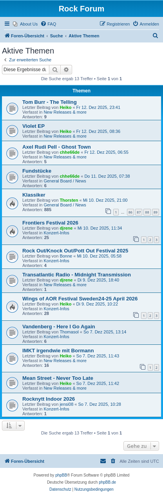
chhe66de (70, 152)
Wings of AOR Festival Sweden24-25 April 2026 (80, 299)
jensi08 (66, 404)
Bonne (66, 256)
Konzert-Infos (56, 232)
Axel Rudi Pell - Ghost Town (56, 147)
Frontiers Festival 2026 (50, 223)
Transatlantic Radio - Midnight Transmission (76, 275)
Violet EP (33, 126)
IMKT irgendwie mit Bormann (58, 350)
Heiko (65, 107)
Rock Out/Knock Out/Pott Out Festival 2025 (75, 251)
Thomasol (69, 331)
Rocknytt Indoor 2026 (48, 399)
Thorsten (69, 200)
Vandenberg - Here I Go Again (58, 326)
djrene (66, 228)
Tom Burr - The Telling (49, 102)
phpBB (61, 475)
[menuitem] (25, 24)
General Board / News (64, 181)
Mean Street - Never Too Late (57, 378)
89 (156, 212)
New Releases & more (64, 112)
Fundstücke (36, 171)
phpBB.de (107, 482)
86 (130, 212)
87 (139, 212)
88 (147, 212)
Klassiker (33, 195)
